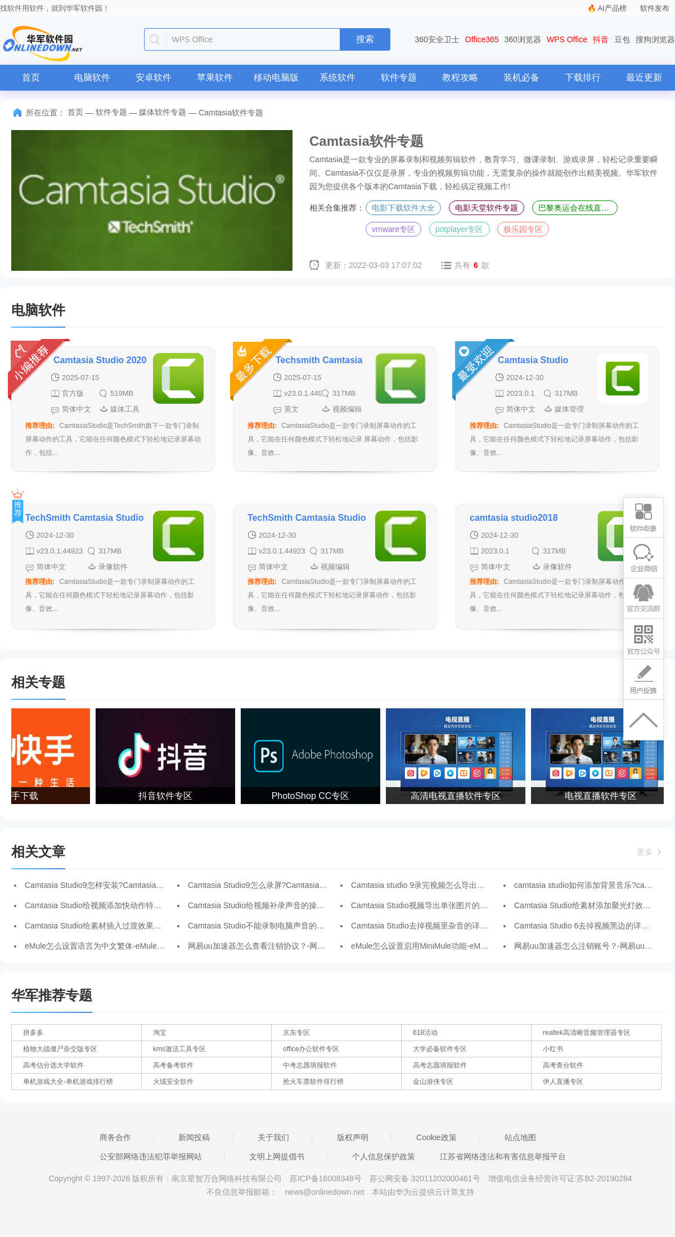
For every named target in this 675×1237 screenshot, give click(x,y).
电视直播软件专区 (603, 796)
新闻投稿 (194, 1137)
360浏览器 (523, 39)
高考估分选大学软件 (53, 1065)
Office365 (482, 39)
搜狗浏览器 (655, 39)
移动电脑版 (276, 77)
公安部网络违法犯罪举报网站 (151, 1156)
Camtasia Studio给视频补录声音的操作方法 (264, 905)
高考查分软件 (563, 1065)
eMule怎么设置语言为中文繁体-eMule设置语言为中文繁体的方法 (138, 945)
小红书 (553, 1049)
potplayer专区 (459, 229)
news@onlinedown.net (324, 1191)
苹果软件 (215, 77)
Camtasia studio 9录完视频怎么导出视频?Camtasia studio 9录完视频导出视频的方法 (499, 885)
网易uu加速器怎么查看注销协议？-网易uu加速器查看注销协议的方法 (308, 945)
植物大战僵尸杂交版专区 (60, 1049)
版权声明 (352, 1137)
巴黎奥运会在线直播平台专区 (578, 207)
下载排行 (583, 77)
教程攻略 (460, 77)
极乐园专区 (523, 229)
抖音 (601, 39)
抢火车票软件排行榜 (313, 1082)
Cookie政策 (436, 1137)
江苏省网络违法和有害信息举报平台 (503, 1156)
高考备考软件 (173, 1065)
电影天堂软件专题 (486, 207)
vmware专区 (393, 229)
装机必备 (521, 77)
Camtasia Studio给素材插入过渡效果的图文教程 (109, 925)
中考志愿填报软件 (310, 1065)
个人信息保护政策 (383, 1156)
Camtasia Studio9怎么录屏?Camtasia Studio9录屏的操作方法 (295, 885)
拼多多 (33, 1033)
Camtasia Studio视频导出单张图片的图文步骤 (431, 905)
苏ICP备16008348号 (326, 1178)
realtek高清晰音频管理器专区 (587, 1033)
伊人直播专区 (563, 1082)
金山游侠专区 (433, 1082)
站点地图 (520, 1137)
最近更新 (644, 77)
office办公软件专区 (311, 1049)
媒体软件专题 (162, 112)
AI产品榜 (612, 8)
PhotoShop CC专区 (313, 796)
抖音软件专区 (168, 796)
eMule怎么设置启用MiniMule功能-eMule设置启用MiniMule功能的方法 (472, 945)
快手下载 (22, 796)
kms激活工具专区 (179, 1049)
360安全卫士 (437, 39)
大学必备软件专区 (440, 1049)
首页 (31, 77)
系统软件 (338, 77)
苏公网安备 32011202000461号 (426, 1178)
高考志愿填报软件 (440, 1065)
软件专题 (399, 77)
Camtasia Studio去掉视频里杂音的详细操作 (427, 925)
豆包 (622, 39)
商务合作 (115, 1137)
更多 (650, 851)
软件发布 (654, 8)
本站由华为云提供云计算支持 (423, 1191)
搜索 (365, 39)
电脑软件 (92, 77)
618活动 (425, 1033)
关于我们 (273, 1137)
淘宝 (159, 1033)
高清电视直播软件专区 (458, 796)
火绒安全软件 (173, 1082)
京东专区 (296, 1033)
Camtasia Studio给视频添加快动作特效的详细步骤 (113, 905)
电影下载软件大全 (403, 207)
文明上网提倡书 (276, 1156)
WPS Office (567, 39)
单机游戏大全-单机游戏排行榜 (68, 1082)
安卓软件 (154, 77)
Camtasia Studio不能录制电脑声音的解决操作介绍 (276, 925)
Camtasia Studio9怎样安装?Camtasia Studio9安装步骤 (121, 885)
